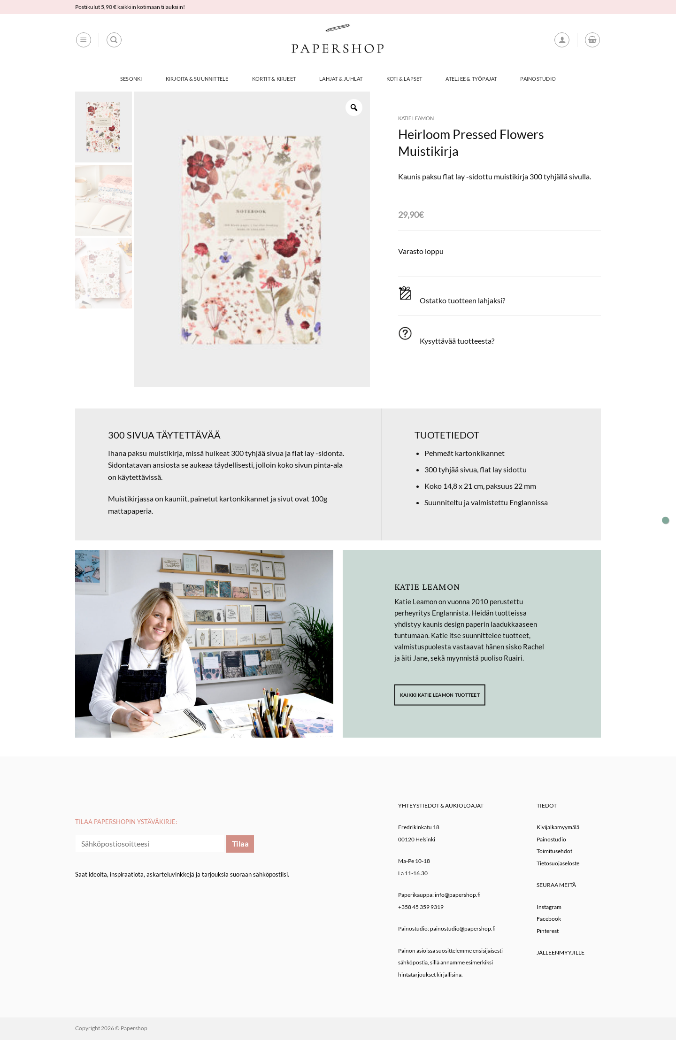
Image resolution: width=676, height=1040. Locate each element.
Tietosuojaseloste (558, 863)
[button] (83, 39)
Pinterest (548, 930)
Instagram (549, 906)
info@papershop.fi (458, 894)
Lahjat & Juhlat (340, 79)
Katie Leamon (416, 118)
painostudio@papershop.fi (463, 928)
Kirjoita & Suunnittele (197, 79)
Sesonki (131, 79)
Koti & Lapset (404, 79)
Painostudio (537, 79)
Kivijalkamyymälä (558, 827)
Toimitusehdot (554, 851)
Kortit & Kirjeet (274, 79)
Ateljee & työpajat (471, 79)
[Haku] (114, 39)
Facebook (549, 918)
